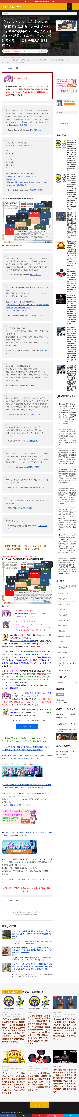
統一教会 (17, 1016)
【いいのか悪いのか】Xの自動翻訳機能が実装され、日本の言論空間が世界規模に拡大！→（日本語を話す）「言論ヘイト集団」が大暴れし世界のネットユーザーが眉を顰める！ (67, 476)
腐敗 (66, 1014)
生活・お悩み (62, 652)
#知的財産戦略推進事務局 (20, 182)
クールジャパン (30, 51)
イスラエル (13, 1014)
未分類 (60, 641)
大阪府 (21, 1068)
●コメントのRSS (61, 702)
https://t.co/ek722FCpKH (39, 182)
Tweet (9, 68)
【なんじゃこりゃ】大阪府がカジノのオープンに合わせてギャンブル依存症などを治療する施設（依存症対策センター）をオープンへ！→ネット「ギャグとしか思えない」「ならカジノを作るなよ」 (71, 253)
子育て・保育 (62, 625)
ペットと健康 (62, 615)
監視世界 (30, 1070)
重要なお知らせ (63, 670)
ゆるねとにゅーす (65, 123)
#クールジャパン (15, 173)
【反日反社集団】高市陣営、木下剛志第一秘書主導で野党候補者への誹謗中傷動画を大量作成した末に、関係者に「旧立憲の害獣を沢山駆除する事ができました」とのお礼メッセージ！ (67, 457)
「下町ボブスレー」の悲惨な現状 (22, 654)
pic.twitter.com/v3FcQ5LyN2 (16, 185)
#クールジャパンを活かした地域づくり (21, 176)
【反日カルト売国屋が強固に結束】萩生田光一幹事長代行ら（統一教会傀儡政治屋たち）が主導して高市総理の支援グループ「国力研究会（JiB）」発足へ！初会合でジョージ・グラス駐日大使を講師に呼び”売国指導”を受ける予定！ (13, 1030)
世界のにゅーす (63, 620)
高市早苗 (59, 1016)
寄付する (27, 726)
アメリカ (6, 1014)
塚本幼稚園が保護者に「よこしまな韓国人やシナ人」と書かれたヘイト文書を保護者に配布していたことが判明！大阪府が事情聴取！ (32, 950)
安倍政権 (43, 51)
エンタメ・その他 (64, 604)
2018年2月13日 (32, 441)
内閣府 (7, 606)
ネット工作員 (33, 1068)
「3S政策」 (16, 685)
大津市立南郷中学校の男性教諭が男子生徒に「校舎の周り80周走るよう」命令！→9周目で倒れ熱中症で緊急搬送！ (32, 933)
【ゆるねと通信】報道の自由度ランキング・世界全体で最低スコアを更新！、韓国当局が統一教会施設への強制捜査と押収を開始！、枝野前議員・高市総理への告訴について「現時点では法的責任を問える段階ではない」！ (71, 309)
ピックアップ (62, 609)
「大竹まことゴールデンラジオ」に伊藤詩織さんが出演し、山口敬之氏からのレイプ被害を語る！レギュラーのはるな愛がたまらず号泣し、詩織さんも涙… (32, 966)
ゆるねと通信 (62, 599)
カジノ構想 (7, 1068)
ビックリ (37, 51)
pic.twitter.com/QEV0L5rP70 (16, 310)
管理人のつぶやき (64, 658)
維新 (3, 1070)
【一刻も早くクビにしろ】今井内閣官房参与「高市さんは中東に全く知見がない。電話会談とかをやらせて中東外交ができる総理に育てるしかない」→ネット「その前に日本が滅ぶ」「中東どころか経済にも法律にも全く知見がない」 (67, 543)
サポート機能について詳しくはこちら (18, 805)
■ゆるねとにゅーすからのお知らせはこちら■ (39, 1)
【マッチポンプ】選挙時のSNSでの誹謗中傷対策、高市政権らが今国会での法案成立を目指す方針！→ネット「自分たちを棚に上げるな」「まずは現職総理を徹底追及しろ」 (39, 1081)
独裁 (47, 1068)
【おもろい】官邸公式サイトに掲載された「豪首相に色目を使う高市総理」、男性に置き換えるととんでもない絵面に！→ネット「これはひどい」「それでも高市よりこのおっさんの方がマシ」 (71, 225)
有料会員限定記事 (64, 636)
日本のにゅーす (18, 51)
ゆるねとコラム (63, 593)
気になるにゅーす (64, 647)
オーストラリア (59, 1014)
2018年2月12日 (35, 130)
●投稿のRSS (60, 700)
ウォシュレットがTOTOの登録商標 (23, 641)
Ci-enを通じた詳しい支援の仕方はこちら (24, 758)
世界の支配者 (10, 1016)
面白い (70, 1014)
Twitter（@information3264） (14, 245)
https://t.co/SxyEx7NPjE (18, 125)
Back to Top (39, 1105)
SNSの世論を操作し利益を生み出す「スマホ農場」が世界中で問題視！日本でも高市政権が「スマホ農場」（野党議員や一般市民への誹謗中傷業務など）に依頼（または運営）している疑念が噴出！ (71, 378)
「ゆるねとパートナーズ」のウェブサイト (24, 879)
